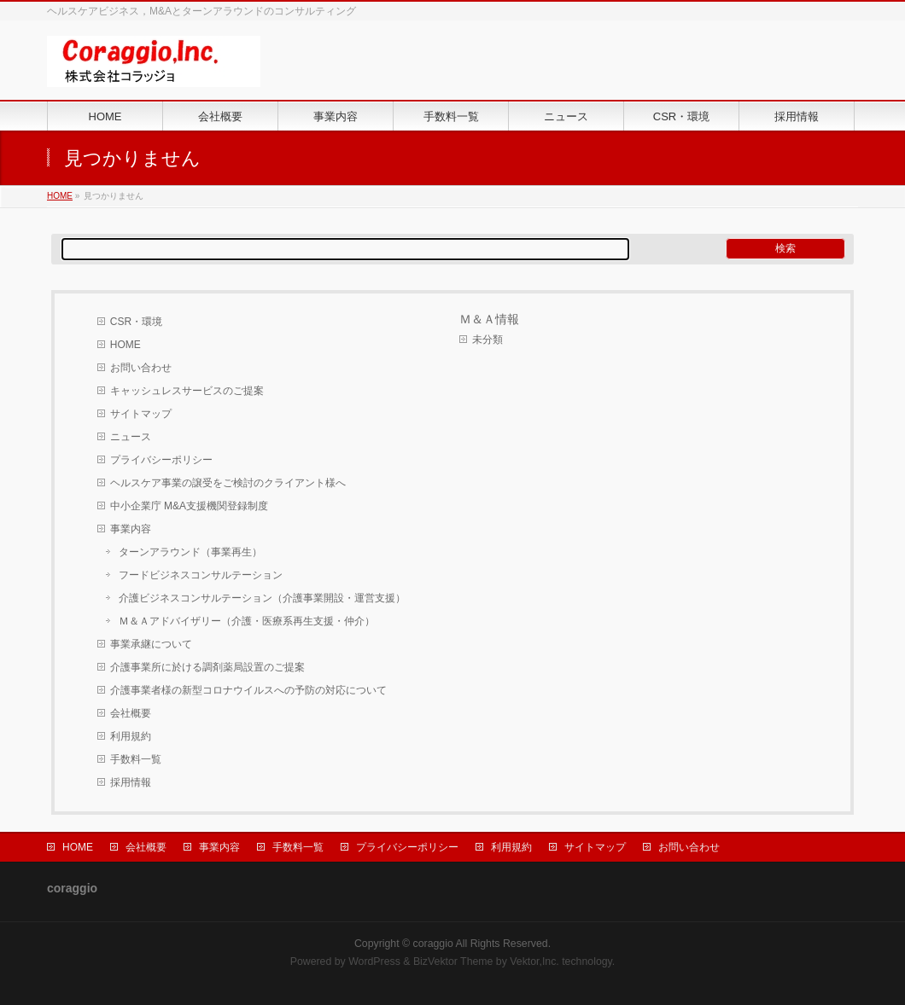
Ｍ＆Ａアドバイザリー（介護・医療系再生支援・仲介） (247, 621)
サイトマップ (141, 414)
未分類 (487, 340)
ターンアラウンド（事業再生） (190, 552)
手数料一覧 (135, 759)
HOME (60, 195)
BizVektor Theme (453, 961)
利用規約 (130, 736)
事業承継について (151, 644)
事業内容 (130, 529)
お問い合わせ (141, 368)
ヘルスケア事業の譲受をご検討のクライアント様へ (228, 483)
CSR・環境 (136, 322)
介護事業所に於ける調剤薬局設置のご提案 (207, 667)
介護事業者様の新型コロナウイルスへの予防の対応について (248, 690)
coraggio (433, 944)
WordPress (374, 961)
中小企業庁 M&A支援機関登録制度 (189, 506)
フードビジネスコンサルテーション (201, 575)
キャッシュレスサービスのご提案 (187, 391)
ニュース (130, 437)
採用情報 (130, 782)
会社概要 (130, 713)
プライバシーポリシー (161, 460)
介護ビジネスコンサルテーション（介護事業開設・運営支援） (262, 598)
